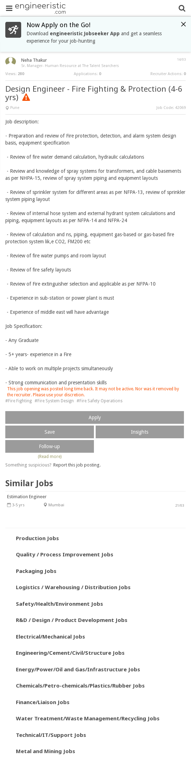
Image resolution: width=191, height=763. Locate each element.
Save (49, 432)
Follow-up (49, 446)
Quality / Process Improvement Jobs (64, 554)
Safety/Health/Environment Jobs (59, 603)
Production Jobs (37, 538)
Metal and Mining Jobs (45, 751)
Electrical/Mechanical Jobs (50, 636)
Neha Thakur (34, 60)
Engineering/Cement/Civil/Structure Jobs (70, 652)
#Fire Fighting (18, 400)
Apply (95, 417)
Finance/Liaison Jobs (43, 702)
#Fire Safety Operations (100, 400)
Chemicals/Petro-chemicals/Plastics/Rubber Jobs (80, 685)
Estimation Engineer (27, 496)
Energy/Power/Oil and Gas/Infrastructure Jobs (78, 669)
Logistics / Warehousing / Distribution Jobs (73, 587)
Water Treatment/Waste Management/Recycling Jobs (88, 718)
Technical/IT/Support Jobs (51, 734)
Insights (139, 432)
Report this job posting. (77, 465)
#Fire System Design (54, 400)
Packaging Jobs (36, 570)
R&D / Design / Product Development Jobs (71, 619)
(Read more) (49, 456)
